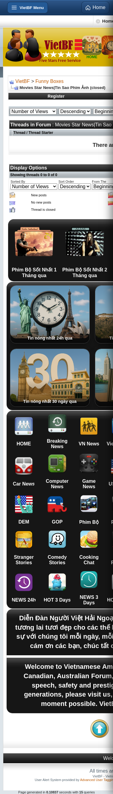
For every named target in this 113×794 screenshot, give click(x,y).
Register (56, 96)
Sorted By (18, 181)
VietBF (22, 81)
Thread (19, 133)
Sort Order (66, 181)
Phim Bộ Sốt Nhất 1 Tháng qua (34, 250)
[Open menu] (27, 7)
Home (95, 7)
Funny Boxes (50, 81)
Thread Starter (40, 133)
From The (99, 181)
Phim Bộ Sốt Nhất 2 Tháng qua (84, 250)
